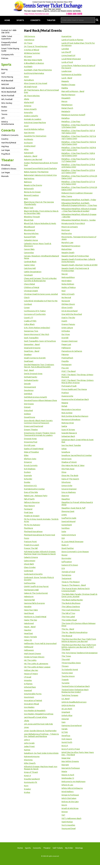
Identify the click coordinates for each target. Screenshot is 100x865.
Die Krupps (29, 404)
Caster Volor (29, 265)
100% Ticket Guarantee (6, 37)
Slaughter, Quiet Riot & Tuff (73, 508)
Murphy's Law (67, 242)
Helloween (29, 650)
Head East (28, 633)
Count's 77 (28, 317)
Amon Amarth (30, 109)
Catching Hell (30, 268)
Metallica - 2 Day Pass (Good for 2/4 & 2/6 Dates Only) (79, 177)
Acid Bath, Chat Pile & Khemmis (38, 70)
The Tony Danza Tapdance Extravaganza (79, 653)
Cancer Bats (29, 249)
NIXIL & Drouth (67, 294)
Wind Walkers (67, 791)
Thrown (65, 666)
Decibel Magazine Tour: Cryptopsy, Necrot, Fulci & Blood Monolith (39, 365)
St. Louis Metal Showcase (72, 541)
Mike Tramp (66, 196)
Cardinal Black (30, 261)
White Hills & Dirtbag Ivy (72, 788)
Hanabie (27, 606)
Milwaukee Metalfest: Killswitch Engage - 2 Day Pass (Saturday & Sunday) (78, 210)
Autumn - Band (30, 156)
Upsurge (65, 719)
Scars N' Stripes (68, 429)
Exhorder (28, 479)
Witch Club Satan (68, 798)
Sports (20, 20)
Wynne (64, 812)
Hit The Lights (30, 660)
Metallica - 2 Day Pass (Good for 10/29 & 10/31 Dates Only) (78, 148)
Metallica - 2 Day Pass (70, 121)
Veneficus (65, 735)
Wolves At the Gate (70, 801)
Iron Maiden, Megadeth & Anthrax (38, 714)
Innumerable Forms (32, 694)
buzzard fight (30, 237)
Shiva (63, 472)
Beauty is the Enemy (33, 185)
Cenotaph (28, 275)
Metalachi (65, 111)
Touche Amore (68, 676)
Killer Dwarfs (30, 763)
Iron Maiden (29, 707)
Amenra (27, 106)
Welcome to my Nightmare (73, 781)
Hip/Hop (5, 146)
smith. (64, 515)
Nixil (63, 291)
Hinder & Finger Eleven (34, 657)
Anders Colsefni (31, 116)
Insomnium (29, 697)
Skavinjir (65, 495)
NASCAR (5, 84)
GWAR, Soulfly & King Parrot (36, 586)
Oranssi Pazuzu (68, 324)
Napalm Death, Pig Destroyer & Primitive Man (75, 269)
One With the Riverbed (71, 314)
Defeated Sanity (31, 380)
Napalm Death (67, 252)
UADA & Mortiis (68, 705)
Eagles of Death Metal (33, 449)
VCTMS (64, 732)
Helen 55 (28, 640)
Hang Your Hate (31, 610)
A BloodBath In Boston (34, 63)
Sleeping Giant (67, 511)
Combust (28, 304)
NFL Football (6, 99)
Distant (27, 407)
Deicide (27, 384)
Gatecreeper (29, 561)
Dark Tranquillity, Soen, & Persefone (40, 341)
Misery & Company (69, 227)
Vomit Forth (66, 742)
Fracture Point (30, 541)
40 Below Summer (32, 53)
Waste (64, 771)
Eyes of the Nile (31, 492)
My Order (69, 848)
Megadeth (65, 98)
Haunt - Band (29, 627)
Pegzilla (65, 361)
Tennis (4, 114)
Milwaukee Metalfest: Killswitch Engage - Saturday (78, 215)
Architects (28, 139)
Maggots (65, 81)
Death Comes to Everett (35, 358)
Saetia (64, 426)
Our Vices (65, 334)
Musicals (5, 176)
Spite (63, 531)
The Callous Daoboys (70, 606)
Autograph (28, 153)
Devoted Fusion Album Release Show (40, 400)
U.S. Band (65, 699)
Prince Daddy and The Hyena (74, 389)
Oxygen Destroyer (69, 341)
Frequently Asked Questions (9, 43)
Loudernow (66, 71)
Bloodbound (29, 227)
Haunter (27, 630)
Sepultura (65, 452)
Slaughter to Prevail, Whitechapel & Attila (77, 503)
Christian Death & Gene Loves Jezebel (41, 294)
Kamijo (27, 750)
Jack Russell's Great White (35, 717)
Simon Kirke (66, 485)
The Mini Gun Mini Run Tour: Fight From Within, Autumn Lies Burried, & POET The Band (78, 647)
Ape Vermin (29, 132)
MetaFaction (66, 105)
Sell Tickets (58, 848)
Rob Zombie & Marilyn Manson (74, 416)
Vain (63, 722)
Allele (26, 99)
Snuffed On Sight (68, 518)
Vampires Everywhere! (71, 725)
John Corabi (29, 743)
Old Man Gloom (68, 304)
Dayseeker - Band (32, 344)
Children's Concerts (9, 135)
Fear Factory (29, 506)
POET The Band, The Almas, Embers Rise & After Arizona (77, 381)
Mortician (65, 230)
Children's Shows (8, 169)
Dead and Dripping (32, 348)
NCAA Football (7, 95)
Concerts (35, 20)
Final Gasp (28, 512)
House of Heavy (31, 674)
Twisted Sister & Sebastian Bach (75, 686)
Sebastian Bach (68, 436)
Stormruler (66, 558)
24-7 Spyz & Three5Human (35, 46)
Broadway (5, 165)
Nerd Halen (66, 281)
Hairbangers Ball (31, 590)
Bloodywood (29, 230)
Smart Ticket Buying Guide (10, 49)
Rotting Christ (67, 423)
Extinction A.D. (30, 485)
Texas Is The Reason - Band (73, 585)
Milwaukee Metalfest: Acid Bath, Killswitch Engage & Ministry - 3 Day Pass (79, 204)
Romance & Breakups (70, 419)
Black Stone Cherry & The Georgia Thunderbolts (39, 203)
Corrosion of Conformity (35, 314)
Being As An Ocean (32, 192)
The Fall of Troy (68, 613)
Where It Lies (67, 785)
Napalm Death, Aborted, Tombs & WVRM (79, 265)
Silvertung (65, 482)
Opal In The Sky (68, 317)
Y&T (63, 815)
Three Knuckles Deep (71, 663)
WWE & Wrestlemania (7, 123)
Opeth (64, 321)
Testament (66, 578)
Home (7, 20)
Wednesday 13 (67, 778)
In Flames (28, 684)
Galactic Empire (31, 557)
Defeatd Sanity (30, 377)
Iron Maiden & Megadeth (34, 710)
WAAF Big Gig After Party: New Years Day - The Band (77, 753)
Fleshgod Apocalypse (33, 531)
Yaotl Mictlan (67, 822)
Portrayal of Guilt (69, 386)
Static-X (64, 545)
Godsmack (28, 571)
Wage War (65, 758)
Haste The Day (30, 620)
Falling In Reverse (32, 502)
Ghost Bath (29, 564)
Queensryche (67, 396)
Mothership (66, 233)
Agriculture (29, 80)
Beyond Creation (31, 195)
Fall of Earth (29, 499)
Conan (27, 307)
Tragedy (65, 679)
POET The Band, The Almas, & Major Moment (77, 375)
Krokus (27, 792)
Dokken (27, 414)
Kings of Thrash (31, 772)
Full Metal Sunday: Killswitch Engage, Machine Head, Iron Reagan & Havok (40, 552)
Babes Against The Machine (36, 172)
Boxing (4, 69)
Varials (64, 729)
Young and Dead (68, 828)
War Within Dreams (70, 761)
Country (4, 139)
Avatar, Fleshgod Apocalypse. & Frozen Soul (41, 164)
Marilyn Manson (68, 95)
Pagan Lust (66, 344)
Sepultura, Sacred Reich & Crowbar (76, 455)
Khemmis (28, 760)
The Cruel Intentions (70, 610)
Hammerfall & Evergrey (34, 603)
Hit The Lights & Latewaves (36, 663)
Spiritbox (65, 528)
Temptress (66, 575)
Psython (65, 393)
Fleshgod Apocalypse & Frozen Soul (39, 535)
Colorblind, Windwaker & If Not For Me (40, 301)
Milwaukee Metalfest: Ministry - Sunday (78, 220)
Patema (65, 354)
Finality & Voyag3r (32, 516)
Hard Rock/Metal (8, 143)
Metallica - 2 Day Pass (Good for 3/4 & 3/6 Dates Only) (79, 188)
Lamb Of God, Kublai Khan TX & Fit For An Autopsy (78, 44)
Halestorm (29, 596)
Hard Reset (29, 613)
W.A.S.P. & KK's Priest (70, 749)
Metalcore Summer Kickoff (73, 115)
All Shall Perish (30, 87)
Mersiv (64, 101)
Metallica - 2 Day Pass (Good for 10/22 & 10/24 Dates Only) (78, 143)
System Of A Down (69, 565)
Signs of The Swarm (70, 479)
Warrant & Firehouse (70, 768)
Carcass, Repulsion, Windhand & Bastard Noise (41, 257)
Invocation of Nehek (33, 700)
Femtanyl (28, 509)
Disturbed (28, 410)
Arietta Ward (29, 146)
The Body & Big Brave (70, 603)
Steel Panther (67, 548)
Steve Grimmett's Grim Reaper (75, 551)
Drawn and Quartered (33, 426)
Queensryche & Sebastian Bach (75, 399)
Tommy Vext (67, 673)
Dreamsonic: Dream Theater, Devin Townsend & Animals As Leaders (39, 434)
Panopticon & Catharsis (71, 351)
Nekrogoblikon (68, 277)
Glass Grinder (30, 567)
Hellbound (28, 647)
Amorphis (28, 112)
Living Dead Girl (68, 55)
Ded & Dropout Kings (33, 373)
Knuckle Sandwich (32, 779)
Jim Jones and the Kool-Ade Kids (38, 724)
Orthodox (65, 331)
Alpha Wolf (29, 102)
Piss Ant (65, 368)
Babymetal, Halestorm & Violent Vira (40, 175)
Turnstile (65, 683)
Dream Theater (31, 429)
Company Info (7, 54)
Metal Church (67, 108)
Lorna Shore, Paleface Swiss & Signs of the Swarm (78, 66)
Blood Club (28, 220)
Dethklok (28, 394)
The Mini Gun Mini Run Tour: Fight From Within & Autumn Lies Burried (78, 640)
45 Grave (28, 56)
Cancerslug (29, 252)
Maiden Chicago (68, 84)
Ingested (28, 690)
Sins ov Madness (68, 492)
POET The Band (68, 371)
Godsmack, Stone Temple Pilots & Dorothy (39, 578)
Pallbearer (66, 348)
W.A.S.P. (64, 746)
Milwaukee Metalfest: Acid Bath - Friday (78, 200)
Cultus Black (29, 324)
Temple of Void (68, 572)
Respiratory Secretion (71, 409)
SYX (63, 568)
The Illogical (66, 636)
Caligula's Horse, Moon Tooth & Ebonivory (37, 244)
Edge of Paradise (31, 452)
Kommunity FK (30, 782)
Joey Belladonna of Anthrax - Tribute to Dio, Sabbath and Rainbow (41, 735)
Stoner (64, 555)
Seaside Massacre (69, 433)
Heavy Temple (30, 637)
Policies (4, 58)
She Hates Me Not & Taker (73, 465)
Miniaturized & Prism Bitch (73, 223)
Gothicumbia (29, 583)
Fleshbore (28, 528)
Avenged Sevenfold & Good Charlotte (40, 168)
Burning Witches (31, 233)
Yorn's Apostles (68, 825)
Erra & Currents (30, 465)
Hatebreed (29, 623)
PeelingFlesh (67, 358)
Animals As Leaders (32, 119)
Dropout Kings (30, 438)
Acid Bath (28, 66)
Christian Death (31, 291)
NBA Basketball (8, 88)
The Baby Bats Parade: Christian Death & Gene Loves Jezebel (79, 595)
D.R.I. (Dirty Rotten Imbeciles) (37, 328)
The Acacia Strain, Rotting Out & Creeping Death (75, 589)
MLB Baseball (7, 80)
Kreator (27, 789)
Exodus (27, 482)
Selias (64, 449)
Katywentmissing (31, 756)
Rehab (64, 406)
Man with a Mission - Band (72, 91)
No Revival (66, 297)
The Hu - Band (67, 629)
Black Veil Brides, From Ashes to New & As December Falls (41, 212)
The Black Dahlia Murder (72, 600)
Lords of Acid (67, 62)
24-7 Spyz (28, 43)
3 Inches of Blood (31, 50)
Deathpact (28, 361)
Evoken (27, 472)
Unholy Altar (66, 715)
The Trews (66, 656)
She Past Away (67, 469)
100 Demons (29, 36)
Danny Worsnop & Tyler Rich (36, 334)
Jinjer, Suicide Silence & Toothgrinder (40, 731)
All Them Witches (32, 96)
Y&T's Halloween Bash (71, 818)
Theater (51, 20)
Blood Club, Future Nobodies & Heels (40, 223)
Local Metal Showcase (71, 59)
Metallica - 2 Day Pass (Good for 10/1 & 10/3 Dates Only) (78, 131)
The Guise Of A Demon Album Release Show (78, 624)
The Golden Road (69, 620)
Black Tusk (28, 208)
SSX (63, 538)
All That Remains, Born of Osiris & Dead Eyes (41, 91)
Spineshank (66, 525)
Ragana (64, 403)
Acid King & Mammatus (34, 73)
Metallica (65, 118)
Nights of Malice (68, 287)
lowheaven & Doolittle (71, 74)
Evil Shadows (29, 469)
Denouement (30, 387)
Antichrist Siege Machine (35, 122)
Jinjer (26, 727)
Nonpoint (65, 301)
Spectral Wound (68, 521)
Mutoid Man (66, 249)
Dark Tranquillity (31, 338)
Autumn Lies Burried (33, 159)
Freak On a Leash (31, 545)
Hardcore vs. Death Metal (35, 616)
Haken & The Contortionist (36, 593)
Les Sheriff (66, 52)
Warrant (65, 765)
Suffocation (66, 562)
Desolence (29, 390)
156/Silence (29, 40)
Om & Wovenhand (69, 311)
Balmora (28, 182)
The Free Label (68, 616)
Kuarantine (66, 36)
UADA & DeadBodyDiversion (73, 702)
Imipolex (28, 680)
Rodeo (4, 107)
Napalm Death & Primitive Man (75, 256)
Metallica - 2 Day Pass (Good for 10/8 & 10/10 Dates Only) (78, 154)
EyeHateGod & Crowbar (34, 489)
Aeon (26, 76)
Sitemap (79, 848)
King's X (27, 775)
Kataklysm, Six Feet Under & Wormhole (41, 753)
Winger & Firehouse (70, 795)
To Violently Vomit (69, 669)
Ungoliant (65, 712)
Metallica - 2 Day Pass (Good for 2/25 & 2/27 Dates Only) (78, 171)
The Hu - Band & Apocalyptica (74, 632)
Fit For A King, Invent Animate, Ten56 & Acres (41, 520)
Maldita (64, 88)
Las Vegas (5, 150)
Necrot (64, 274)
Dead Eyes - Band (31, 351)
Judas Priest (29, 746)
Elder (26, 455)
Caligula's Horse (31, 240)
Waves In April (67, 775)
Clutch (27, 297)
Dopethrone (29, 417)
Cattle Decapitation (32, 272)
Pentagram (66, 364)
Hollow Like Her (31, 670)
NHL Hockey (6, 103)
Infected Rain (30, 687)
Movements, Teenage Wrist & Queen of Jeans (78, 238)
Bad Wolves (29, 178)
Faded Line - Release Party (35, 495)
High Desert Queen (32, 653)
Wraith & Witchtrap (69, 808)
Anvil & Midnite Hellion (34, 129)
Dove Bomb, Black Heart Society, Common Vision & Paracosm (38, 421)
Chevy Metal (29, 284)
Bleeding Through (32, 217)
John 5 (27, 740)
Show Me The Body (69, 475)
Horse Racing (7, 77)
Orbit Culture (67, 328)
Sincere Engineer (69, 489)
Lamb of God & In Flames (72, 40)
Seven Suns (66, 459)
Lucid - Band (66, 78)
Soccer (4, 110)
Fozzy (26, 538)
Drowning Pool (30, 442)
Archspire (28, 143)
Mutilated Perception (70, 246)
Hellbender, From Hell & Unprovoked (40, 643)
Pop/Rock (5, 154)
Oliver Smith (67, 307)
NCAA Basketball (8, 92)
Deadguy (28, 354)
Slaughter (65, 499)
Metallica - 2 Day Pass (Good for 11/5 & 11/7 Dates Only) (78, 160)
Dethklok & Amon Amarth (35, 397)
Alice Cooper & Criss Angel (35, 83)
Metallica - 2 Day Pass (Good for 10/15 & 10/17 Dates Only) (78, 137)
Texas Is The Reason (70, 582)
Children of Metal (31, 287)
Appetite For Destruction (35, 136)
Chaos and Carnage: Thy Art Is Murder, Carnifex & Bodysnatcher (40, 279)
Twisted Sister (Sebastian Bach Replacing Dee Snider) (75, 691)
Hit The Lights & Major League (37, 667)
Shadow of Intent (69, 462)
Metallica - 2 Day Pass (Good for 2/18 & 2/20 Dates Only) (78, 165)
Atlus (26, 149)
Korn (26, 785)
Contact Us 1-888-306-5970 (9, 31)
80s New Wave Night (33, 60)
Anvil (26, 126)
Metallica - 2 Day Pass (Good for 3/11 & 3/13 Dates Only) (78, 182)
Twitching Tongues (69, 695)
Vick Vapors (66, 739)
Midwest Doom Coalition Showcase (77, 193)
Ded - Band (29, 370)
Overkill (64, 338)
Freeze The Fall (31, 548)
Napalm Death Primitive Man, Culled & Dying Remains (78, 260)
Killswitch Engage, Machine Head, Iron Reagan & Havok (40, 767)
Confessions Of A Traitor (35, 311)
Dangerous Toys (31, 331)
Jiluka (26, 720)
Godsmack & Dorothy (33, 574)
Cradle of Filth (30, 321)
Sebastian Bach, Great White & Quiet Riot (77, 440)
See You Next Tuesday (71, 445)
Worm (64, 805)
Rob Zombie (66, 413)
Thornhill (65, 659)
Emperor (28, 462)
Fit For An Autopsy (32, 525)
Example (28, 475)
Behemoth (29, 188)
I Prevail (27, 677)
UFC (3, 118)
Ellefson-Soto (30, 459)
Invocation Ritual (31, 704)
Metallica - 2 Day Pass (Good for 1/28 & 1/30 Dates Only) (78, 126)
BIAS (26, 199)
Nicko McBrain (67, 284)
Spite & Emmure (68, 535)
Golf (3, 73)
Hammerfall (29, 600)
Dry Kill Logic (29, 445)
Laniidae (65, 49)
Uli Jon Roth (66, 709)
